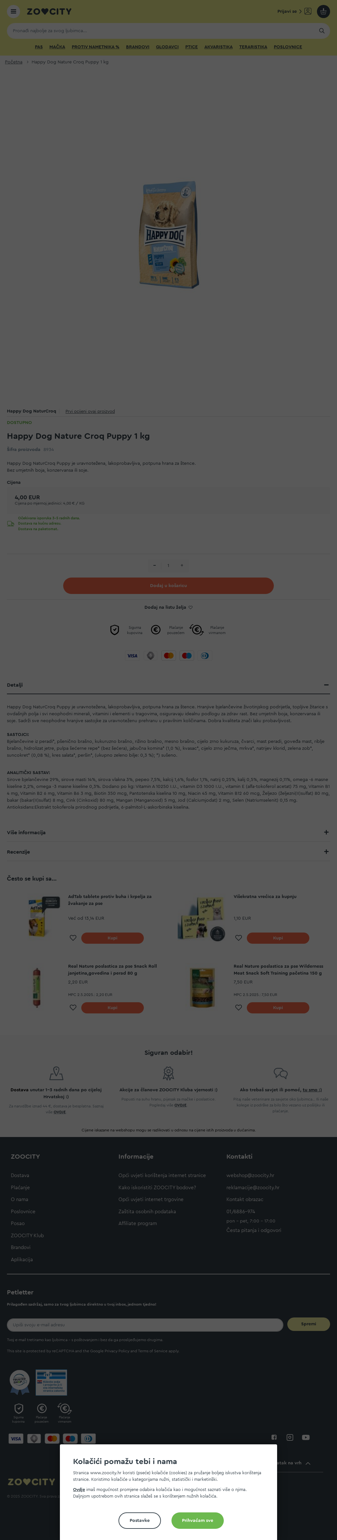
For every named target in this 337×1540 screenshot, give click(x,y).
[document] (171, 1494)
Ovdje (79, 1489)
